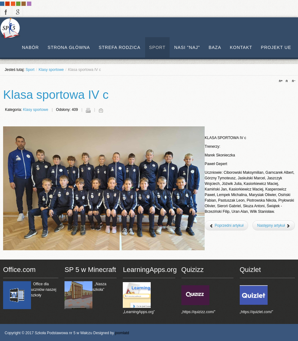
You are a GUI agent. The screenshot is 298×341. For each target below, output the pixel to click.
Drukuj (88, 110)
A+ (281, 81)
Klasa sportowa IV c (56, 94)
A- (293, 81)
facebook (6, 12)
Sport (29, 70)
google (17, 12)
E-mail (100, 110)
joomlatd (122, 333)
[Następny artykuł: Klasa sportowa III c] (273, 225)
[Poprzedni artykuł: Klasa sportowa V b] (226, 225)
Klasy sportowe (51, 70)
